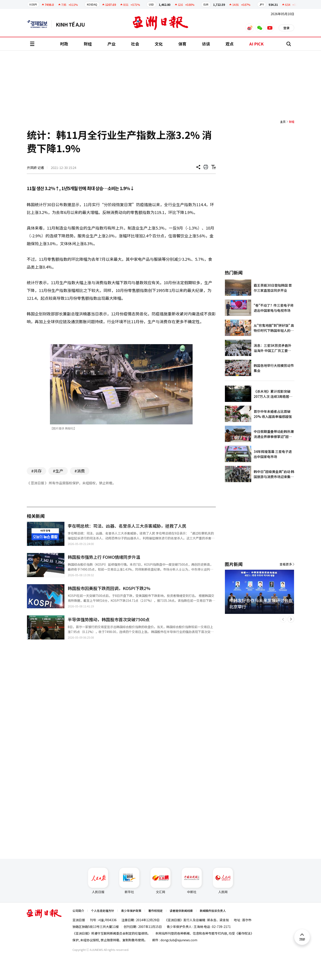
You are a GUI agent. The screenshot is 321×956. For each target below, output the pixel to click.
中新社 (192, 881)
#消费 (79, 471)
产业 (111, 44)
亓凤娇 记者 (35, 167)
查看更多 (286, 564)
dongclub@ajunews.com (178, 940)
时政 (64, 44)
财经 (88, 44)
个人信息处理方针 (102, 911)
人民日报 (98, 881)
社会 (135, 44)
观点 (230, 44)
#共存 (36, 471)
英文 (39, 24)
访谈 (206, 44)
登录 (286, 28)
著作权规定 (155, 911)
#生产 (58, 471)
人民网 (223, 881)
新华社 (129, 881)
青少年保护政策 (131, 911)
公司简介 (78, 911)
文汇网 (160, 881)
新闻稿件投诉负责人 (213, 911)
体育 (182, 44)
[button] (283, 619)
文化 (159, 44)
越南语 (72, 24)
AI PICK (256, 44)
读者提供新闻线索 (181, 911)
